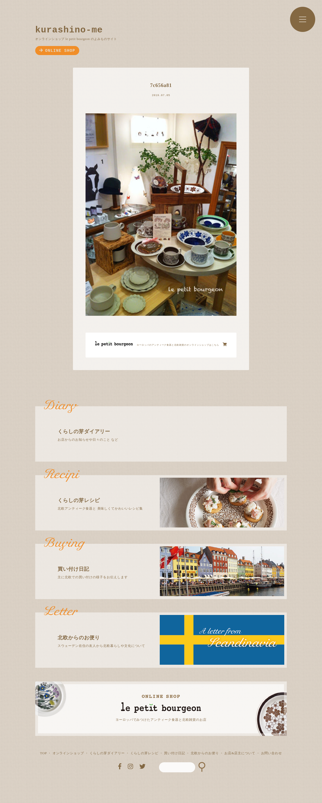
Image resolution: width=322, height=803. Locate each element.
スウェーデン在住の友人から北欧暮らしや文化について (165, 630)
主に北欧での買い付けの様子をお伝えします (165, 561)
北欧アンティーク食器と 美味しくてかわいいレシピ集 (165, 492)
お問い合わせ (271, 753)
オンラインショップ (68, 753)
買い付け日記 (174, 753)
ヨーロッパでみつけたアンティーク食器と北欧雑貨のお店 (161, 720)
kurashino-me (69, 30)
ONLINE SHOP (57, 50)
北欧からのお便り (205, 753)
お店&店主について (239, 753)
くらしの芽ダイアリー (107, 753)
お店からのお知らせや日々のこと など (165, 423)
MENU (302, 19)
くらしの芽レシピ (144, 753)
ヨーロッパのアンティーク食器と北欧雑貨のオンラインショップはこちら (182, 344)
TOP (43, 753)
